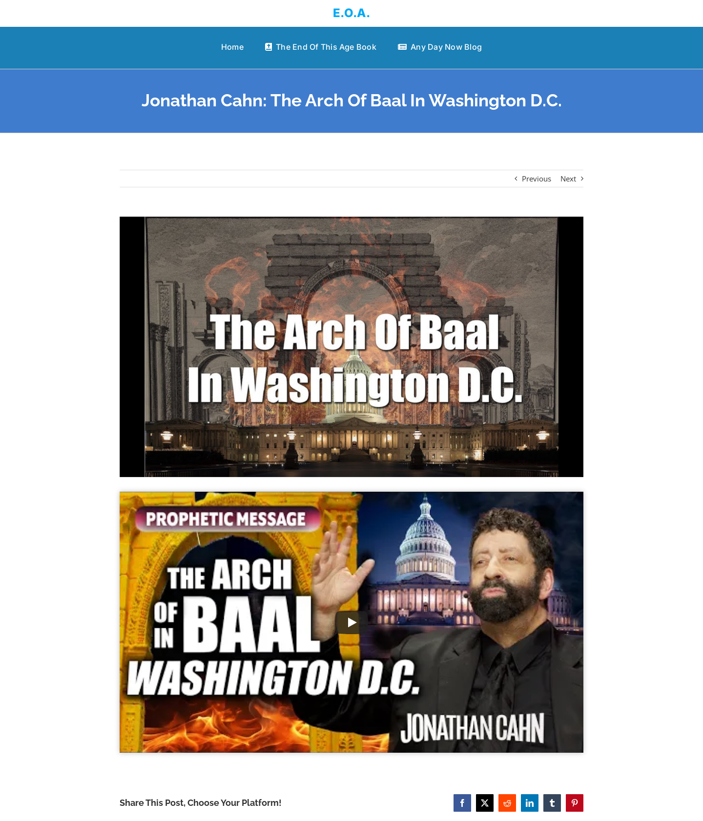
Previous (536, 178)
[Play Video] (351, 622)
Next (568, 178)
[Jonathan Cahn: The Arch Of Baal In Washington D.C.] (351, 347)
